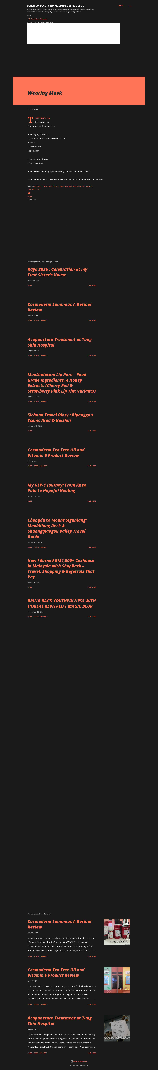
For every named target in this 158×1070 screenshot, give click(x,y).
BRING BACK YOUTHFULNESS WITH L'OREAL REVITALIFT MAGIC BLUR (62, 603)
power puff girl (34, 189)
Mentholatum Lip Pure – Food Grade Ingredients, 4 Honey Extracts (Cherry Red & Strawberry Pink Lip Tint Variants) (62, 383)
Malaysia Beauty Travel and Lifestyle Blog (55, 5)
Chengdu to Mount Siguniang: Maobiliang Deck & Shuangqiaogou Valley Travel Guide (57, 528)
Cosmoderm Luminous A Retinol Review (59, 307)
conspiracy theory (40, 186)
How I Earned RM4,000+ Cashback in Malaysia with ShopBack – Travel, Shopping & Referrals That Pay (61, 569)
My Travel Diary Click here (37, 19)
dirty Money (54, 186)
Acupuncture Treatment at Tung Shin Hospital (60, 342)
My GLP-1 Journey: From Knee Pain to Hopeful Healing (57, 487)
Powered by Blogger (79, 1061)
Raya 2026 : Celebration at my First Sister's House (57, 271)
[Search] (121, 6)
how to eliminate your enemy (80, 186)
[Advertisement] (75, 62)
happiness (64, 186)
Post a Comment (40, 320)
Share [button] (30, 197)
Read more (92, 285)
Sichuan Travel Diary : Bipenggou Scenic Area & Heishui (60, 417)
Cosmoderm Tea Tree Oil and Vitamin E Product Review (56, 452)
